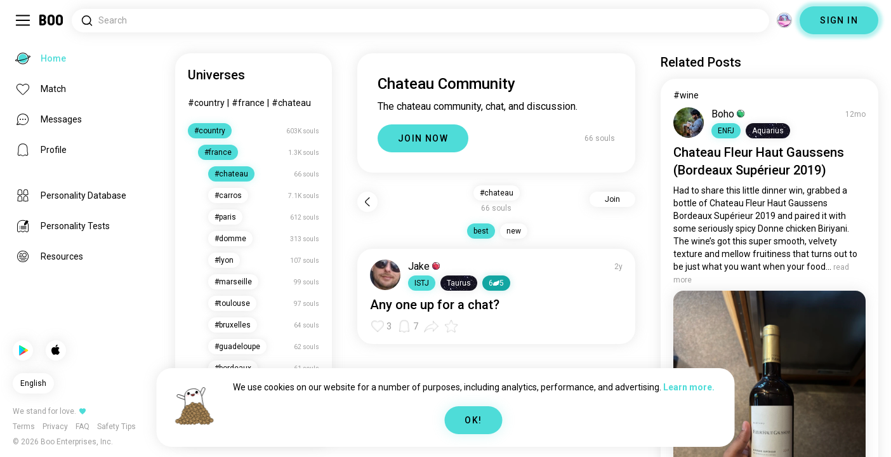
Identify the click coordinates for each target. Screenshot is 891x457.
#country (206, 103)
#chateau (291, 103)
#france (248, 103)
